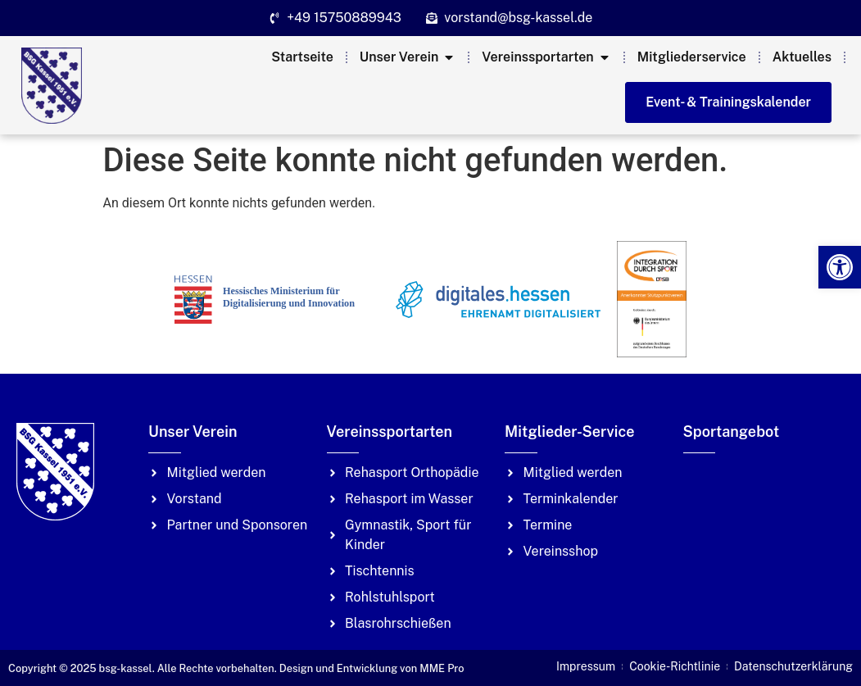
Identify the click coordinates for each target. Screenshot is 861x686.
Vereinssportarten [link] (389, 431)
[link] (839, 267)
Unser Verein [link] (193, 431)
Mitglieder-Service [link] (569, 431)
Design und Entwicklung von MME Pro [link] (371, 668)
